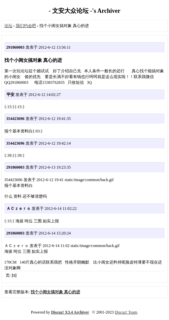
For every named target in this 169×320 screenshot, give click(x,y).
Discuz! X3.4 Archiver (70, 312)
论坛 (8, 25)
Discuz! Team (126, 312)
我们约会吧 (26, 25)
